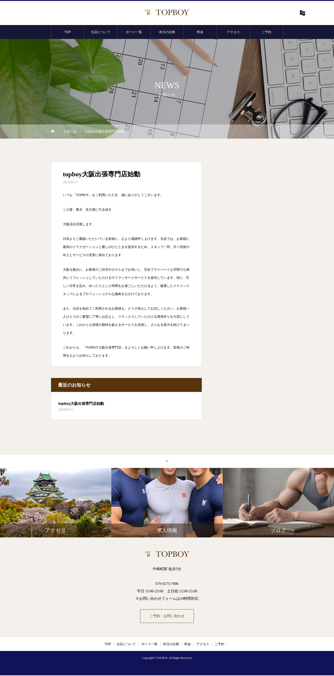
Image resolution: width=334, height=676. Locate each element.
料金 (200, 32)
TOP (67, 32)
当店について (100, 32)
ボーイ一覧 (134, 32)
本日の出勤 (167, 32)
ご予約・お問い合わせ (167, 616)
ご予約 (266, 32)
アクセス (233, 32)
